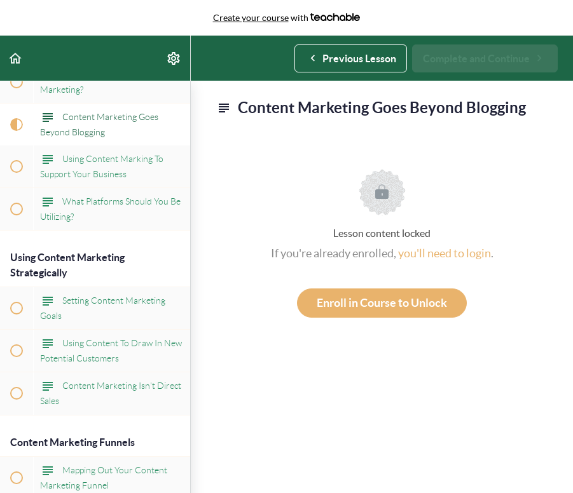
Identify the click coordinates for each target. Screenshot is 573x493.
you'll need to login (444, 253)
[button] (16, 58)
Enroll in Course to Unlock (382, 302)
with (287, 17)
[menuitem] (174, 58)
